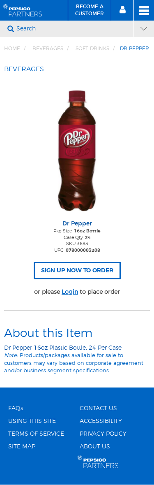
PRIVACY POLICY (103, 434)
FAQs (15, 408)
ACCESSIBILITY (101, 421)
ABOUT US (95, 447)
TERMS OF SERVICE (36, 434)
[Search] (73, 29)
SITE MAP (21, 447)
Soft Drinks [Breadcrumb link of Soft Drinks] (92, 48)
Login (70, 291)
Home (12, 48)
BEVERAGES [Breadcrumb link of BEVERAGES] (47, 48)
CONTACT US (98, 408)
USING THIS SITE (32, 421)
